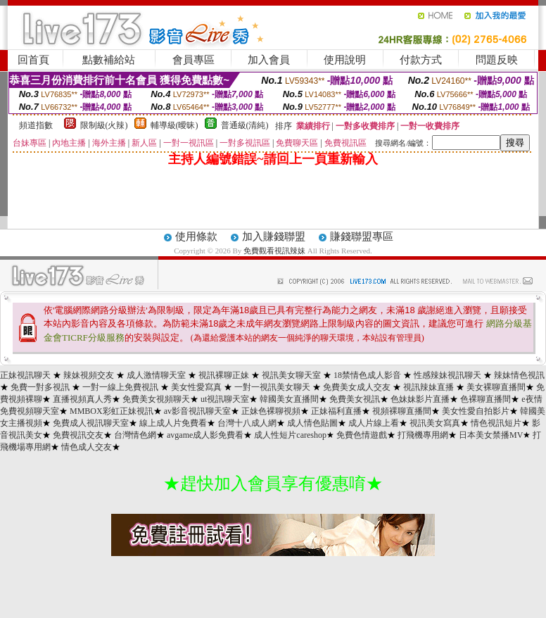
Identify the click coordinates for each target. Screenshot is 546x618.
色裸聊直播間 (485, 399)
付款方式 (421, 59)
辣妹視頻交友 (88, 375)
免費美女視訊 (354, 399)
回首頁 (33, 59)
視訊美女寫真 (435, 423)
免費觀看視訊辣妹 (274, 250)
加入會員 (269, 59)
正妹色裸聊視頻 (270, 411)
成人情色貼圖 (312, 423)
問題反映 (497, 59)
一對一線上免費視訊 (120, 387)
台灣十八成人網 (247, 423)
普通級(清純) (245, 125)
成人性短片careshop (290, 435)
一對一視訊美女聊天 (272, 387)
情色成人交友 (86, 447)
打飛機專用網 (423, 435)
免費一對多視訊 (40, 387)
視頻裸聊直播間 (401, 411)
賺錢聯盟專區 (361, 236)
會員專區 (193, 59)
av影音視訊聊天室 (197, 411)
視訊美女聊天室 (291, 375)
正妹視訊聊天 (25, 375)
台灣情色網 (135, 435)
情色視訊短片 (496, 423)
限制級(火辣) (104, 125)
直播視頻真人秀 (82, 399)
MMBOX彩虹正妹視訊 (111, 411)
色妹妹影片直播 (420, 399)
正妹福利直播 (336, 411)
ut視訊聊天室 (225, 399)
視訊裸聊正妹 (223, 375)
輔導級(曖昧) (174, 125)
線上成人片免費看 (173, 423)
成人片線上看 (373, 423)
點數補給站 (108, 59)
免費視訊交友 (78, 435)
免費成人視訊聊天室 (91, 423)
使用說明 (345, 59)
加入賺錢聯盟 (273, 236)
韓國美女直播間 (289, 399)
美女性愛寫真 (196, 387)
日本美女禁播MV (491, 435)
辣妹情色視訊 (519, 375)
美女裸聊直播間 (496, 387)
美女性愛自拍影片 (475, 411)
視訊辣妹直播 (428, 387)
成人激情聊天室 (156, 375)
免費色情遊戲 (361, 435)
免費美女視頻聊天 (156, 399)
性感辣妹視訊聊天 (447, 375)
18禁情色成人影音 (367, 375)
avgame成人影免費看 (205, 435)
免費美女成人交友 (357, 387)
